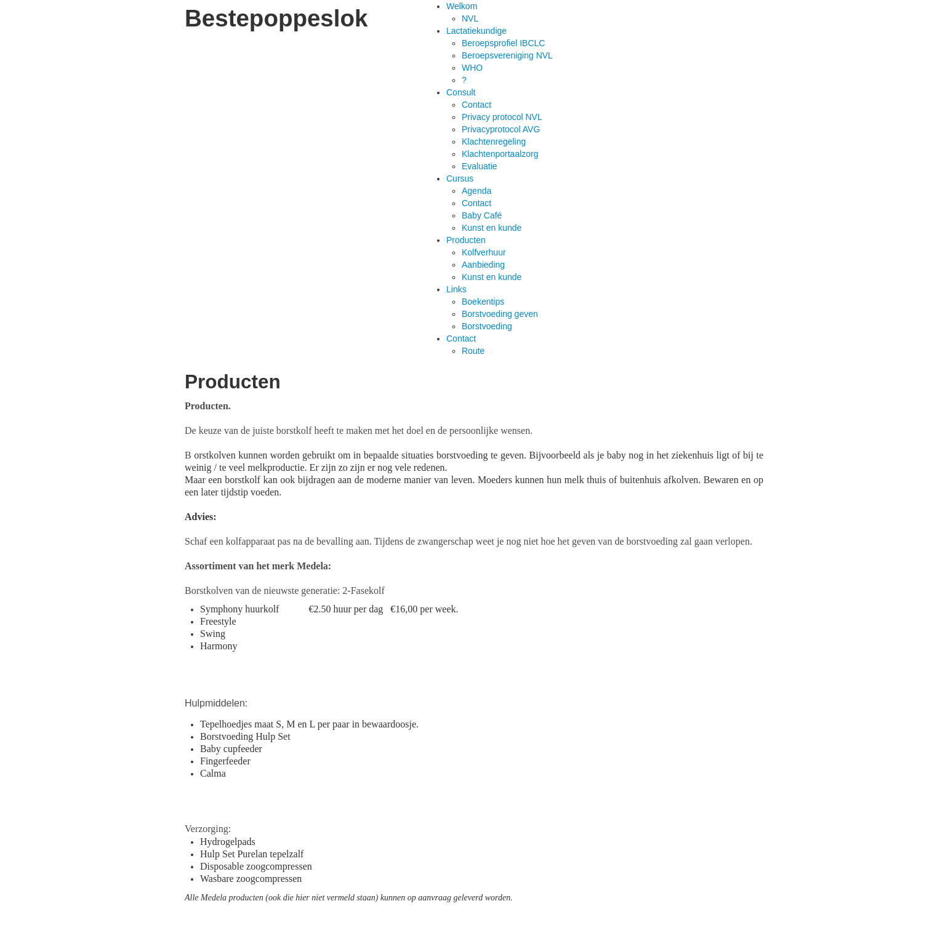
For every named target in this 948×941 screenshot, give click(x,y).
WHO (472, 68)
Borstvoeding (487, 326)
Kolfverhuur (484, 252)
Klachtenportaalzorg (500, 154)
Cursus (459, 178)
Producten (466, 240)
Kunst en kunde (491, 228)
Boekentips (483, 301)
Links (456, 289)
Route (473, 351)
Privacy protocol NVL (502, 117)
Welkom (461, 6)
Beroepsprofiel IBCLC (503, 43)
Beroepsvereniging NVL (507, 55)
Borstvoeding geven (500, 314)
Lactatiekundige (476, 31)
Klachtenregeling (494, 141)
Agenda (476, 191)
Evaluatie (479, 166)
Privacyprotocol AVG (501, 129)
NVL (470, 18)
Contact (476, 105)
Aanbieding (483, 265)
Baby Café (482, 215)
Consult (460, 92)
